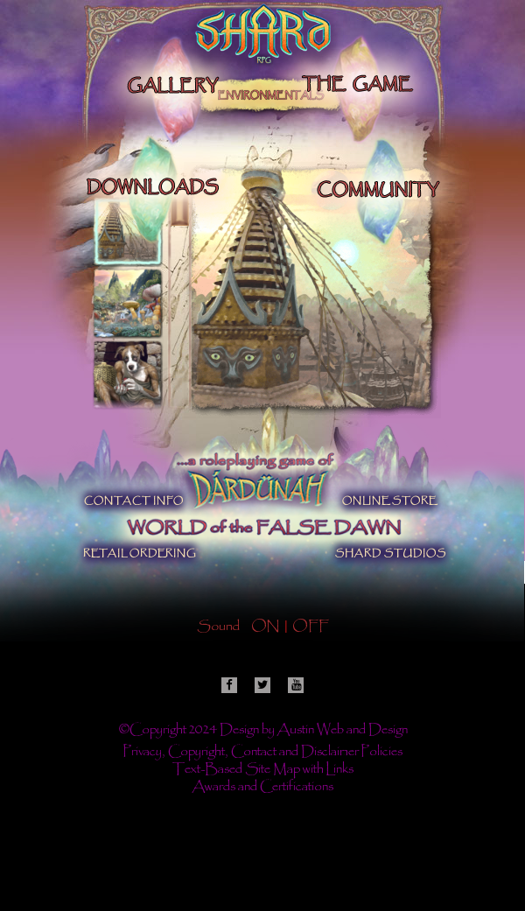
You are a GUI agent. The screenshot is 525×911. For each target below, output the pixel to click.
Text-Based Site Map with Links (263, 770)
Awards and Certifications (262, 787)
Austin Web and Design (342, 730)
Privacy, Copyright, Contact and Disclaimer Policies (262, 752)
